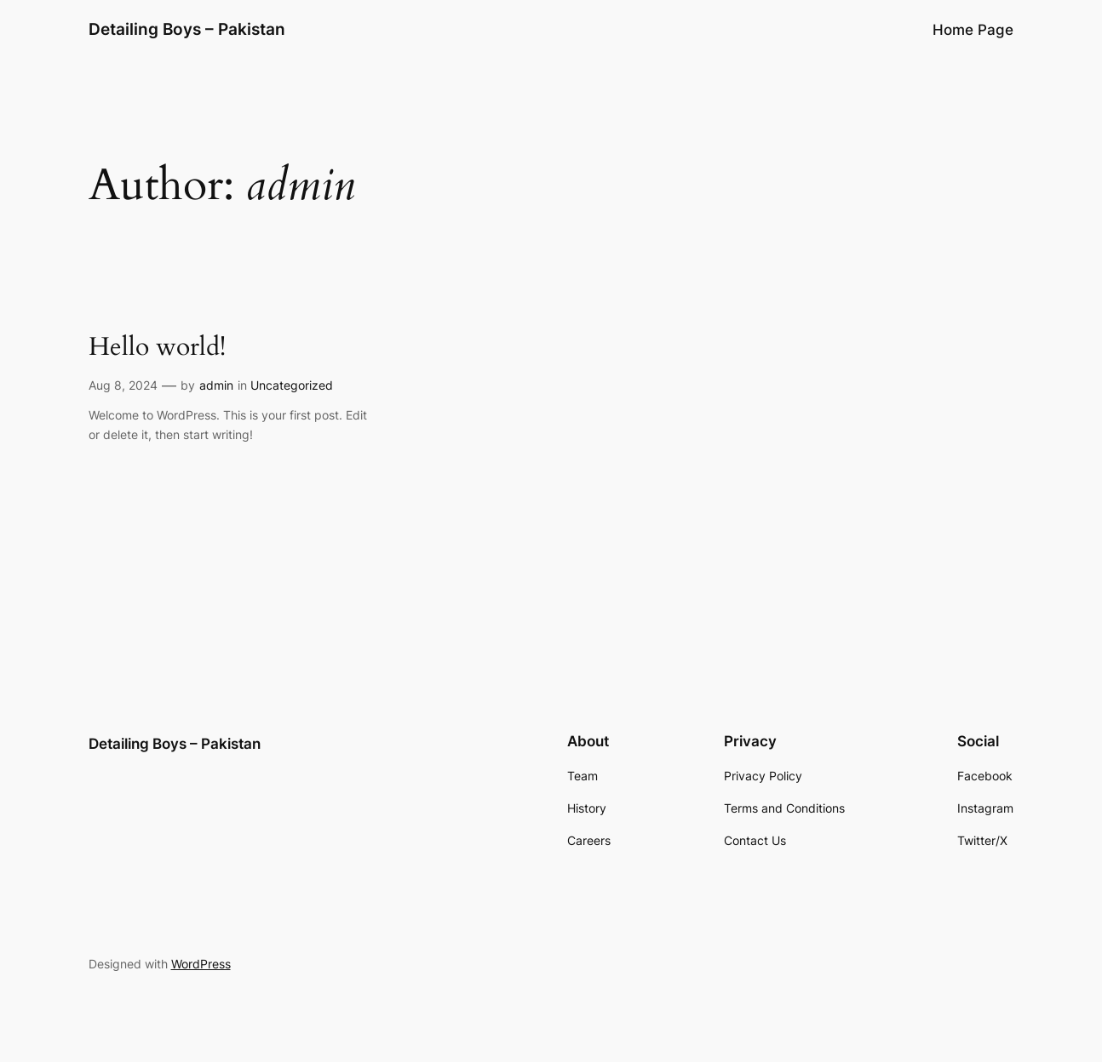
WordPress (201, 963)
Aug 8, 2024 (123, 385)
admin (216, 385)
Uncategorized (291, 385)
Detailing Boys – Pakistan (187, 29)
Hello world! (157, 348)
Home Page (973, 29)
